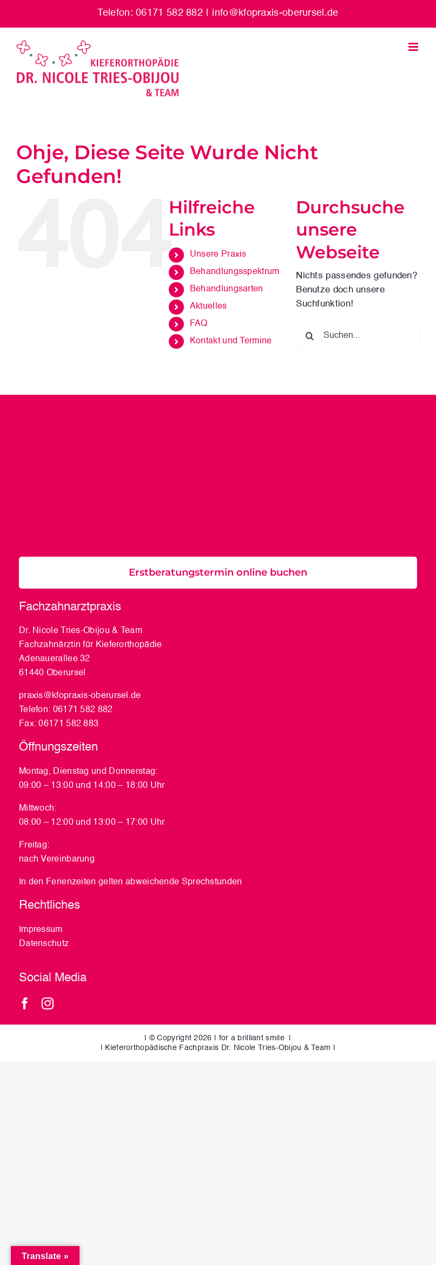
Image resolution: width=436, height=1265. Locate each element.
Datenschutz (45, 944)
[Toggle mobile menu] (414, 47)
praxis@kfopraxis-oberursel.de (80, 696)
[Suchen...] (358, 335)
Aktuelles (208, 306)
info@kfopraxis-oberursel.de (275, 13)
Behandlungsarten (226, 289)
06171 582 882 (83, 710)
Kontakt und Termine (231, 341)
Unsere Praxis (218, 254)
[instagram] (48, 1003)
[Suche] (309, 335)
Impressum (41, 929)
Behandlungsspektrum (235, 272)
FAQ (199, 323)
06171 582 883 (68, 724)
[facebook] (25, 1003)
